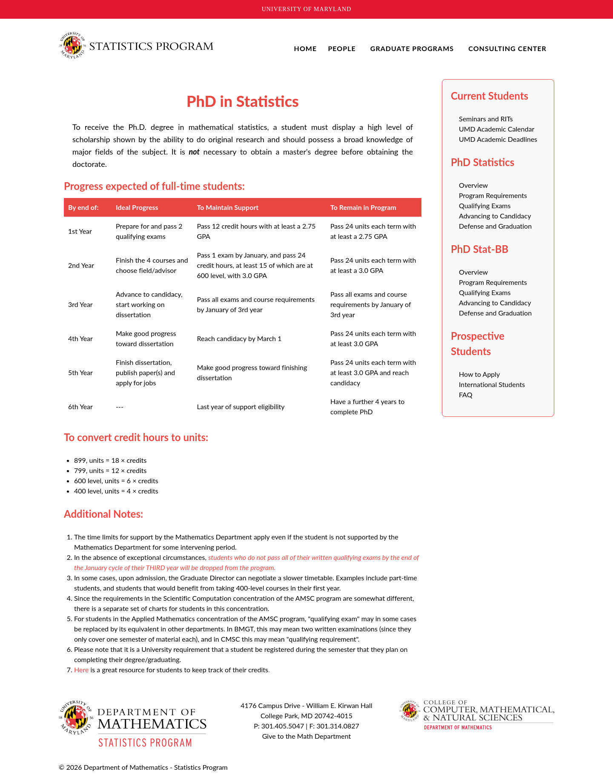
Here (81, 669)
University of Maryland (307, 9)
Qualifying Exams (484, 205)
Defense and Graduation (495, 226)
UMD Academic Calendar (496, 129)
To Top (457, 767)
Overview (473, 185)
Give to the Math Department (306, 736)
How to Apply (479, 374)
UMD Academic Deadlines (498, 139)
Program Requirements (493, 195)
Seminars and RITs (486, 119)
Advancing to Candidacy (495, 216)
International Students (492, 384)
